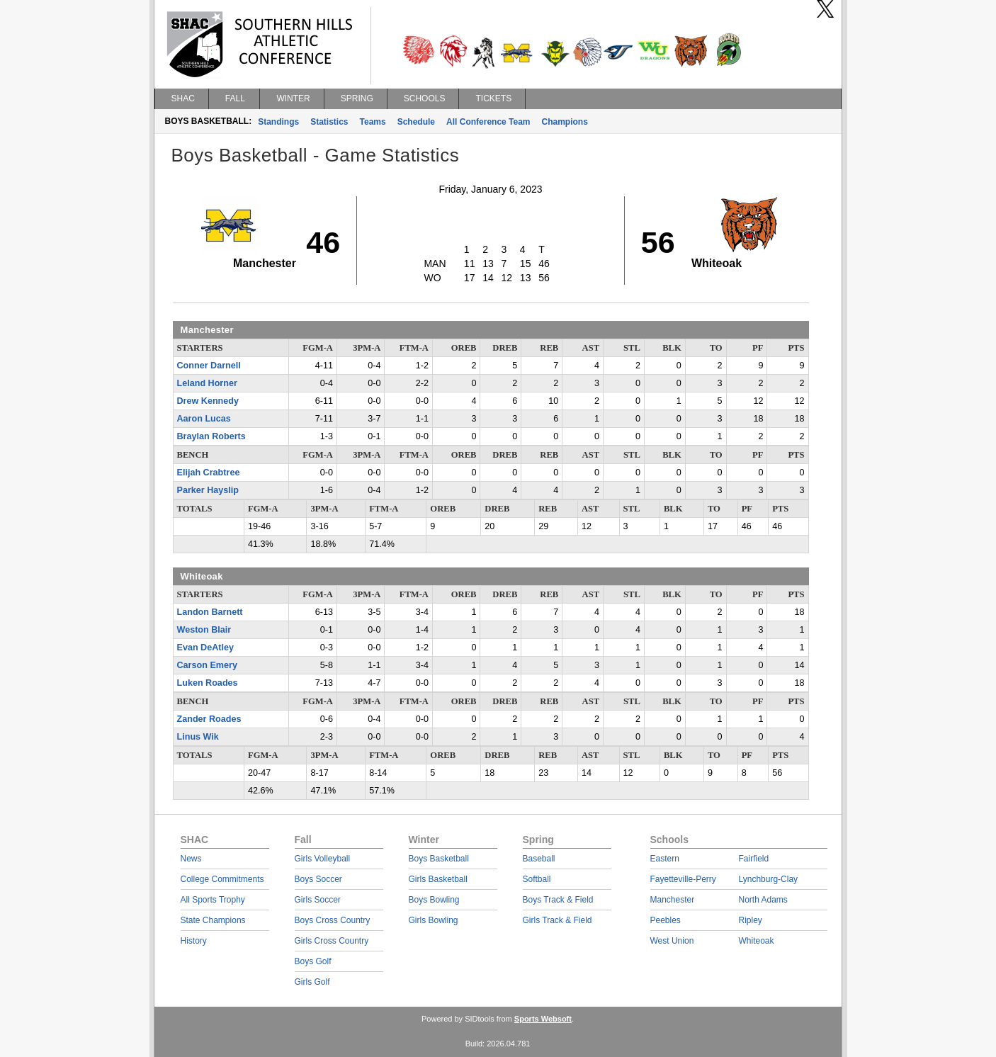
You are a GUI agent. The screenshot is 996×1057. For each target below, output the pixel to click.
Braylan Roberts (211, 436)
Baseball (539, 859)
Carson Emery (207, 665)
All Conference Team (488, 122)
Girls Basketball (438, 879)
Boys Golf (313, 961)
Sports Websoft (543, 1018)
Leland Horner (207, 383)
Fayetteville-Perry (683, 879)
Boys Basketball (439, 859)
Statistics (329, 122)
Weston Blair (204, 630)
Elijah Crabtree (208, 472)
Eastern (664, 859)
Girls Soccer (318, 900)
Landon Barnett (210, 612)
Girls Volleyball (323, 859)
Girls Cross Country (332, 941)
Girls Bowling (433, 920)
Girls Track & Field (557, 920)
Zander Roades (209, 719)
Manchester (672, 900)
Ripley (750, 920)
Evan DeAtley (205, 647)
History (194, 941)
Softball (537, 879)
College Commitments (222, 879)
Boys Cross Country (332, 920)
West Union (672, 941)
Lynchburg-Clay (768, 879)
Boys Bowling (434, 900)
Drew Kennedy (208, 401)
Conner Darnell (209, 366)
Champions (565, 122)
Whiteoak (756, 941)
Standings (278, 122)
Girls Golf (312, 982)
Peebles (665, 920)
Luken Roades (207, 683)
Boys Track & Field (558, 900)
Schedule (416, 122)
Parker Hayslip (208, 490)
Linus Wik (198, 737)
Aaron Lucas (204, 419)
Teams (373, 122)
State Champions (213, 920)
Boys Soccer (318, 879)
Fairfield (754, 859)
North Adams (763, 900)
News (191, 859)
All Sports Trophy (213, 900)
